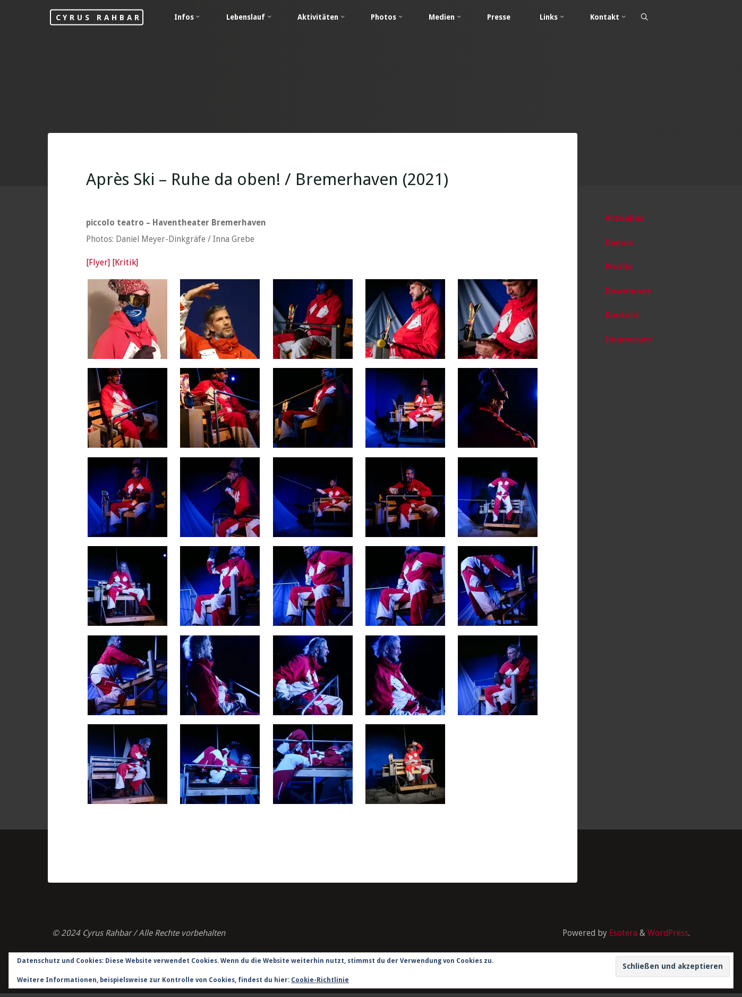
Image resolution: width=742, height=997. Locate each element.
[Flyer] (98, 264)
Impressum (628, 341)
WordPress (667, 937)
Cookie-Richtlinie (320, 980)
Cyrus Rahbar (109, 17)
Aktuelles (624, 219)
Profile (619, 268)
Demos (619, 243)
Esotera (621, 937)
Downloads (628, 292)
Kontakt (622, 316)
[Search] (661, 17)
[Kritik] (126, 264)
